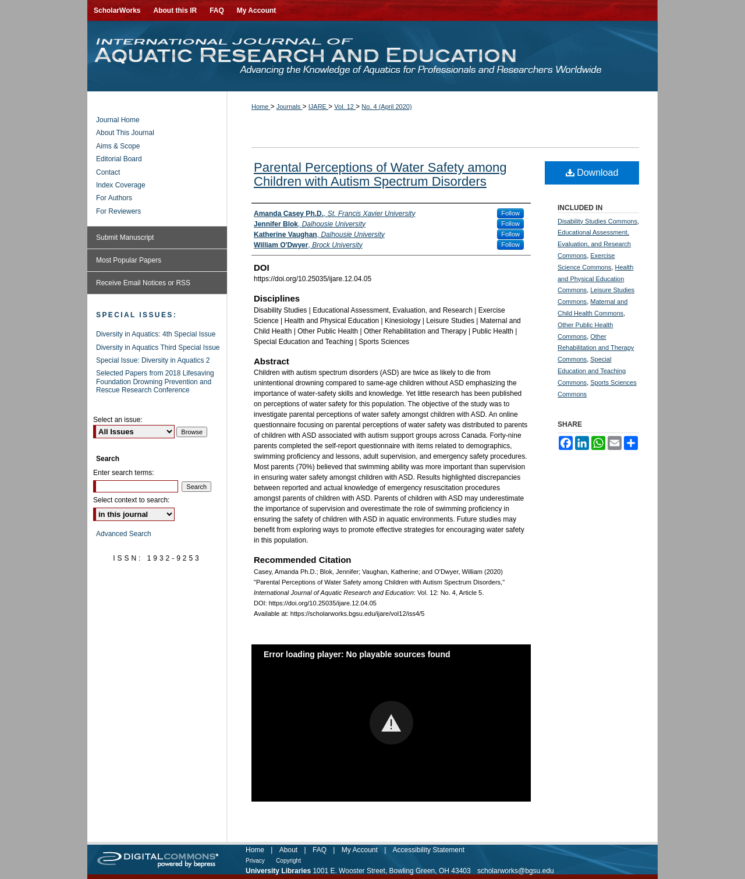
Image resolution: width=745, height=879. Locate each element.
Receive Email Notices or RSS (143, 283)
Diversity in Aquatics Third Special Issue (158, 347)
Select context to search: (131, 500)
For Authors (114, 198)
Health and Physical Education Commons (595, 279)
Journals (289, 106)
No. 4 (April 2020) (386, 106)
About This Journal (125, 133)
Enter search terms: (123, 473)
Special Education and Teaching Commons (592, 371)
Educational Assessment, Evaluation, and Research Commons (594, 244)
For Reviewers (118, 211)
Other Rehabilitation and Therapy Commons (596, 348)
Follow (510, 213)
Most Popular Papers (128, 260)
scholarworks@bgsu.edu (515, 871)
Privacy (255, 860)
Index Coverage (121, 185)
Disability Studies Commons (597, 221)
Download (592, 173)
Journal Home (118, 120)
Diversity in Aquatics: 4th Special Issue (155, 334)
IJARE (318, 106)
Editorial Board (119, 159)
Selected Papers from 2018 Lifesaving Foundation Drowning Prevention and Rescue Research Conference (155, 381)
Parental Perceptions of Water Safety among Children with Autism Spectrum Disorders (380, 174)
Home (260, 106)
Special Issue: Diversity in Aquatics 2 (153, 360)
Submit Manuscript (125, 237)
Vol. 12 (345, 106)
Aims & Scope (118, 146)
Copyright (288, 860)
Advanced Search (123, 534)
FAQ (320, 850)
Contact (108, 172)
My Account (360, 850)
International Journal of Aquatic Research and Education (372, 56)
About (288, 850)
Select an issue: (118, 420)
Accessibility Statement (428, 850)
